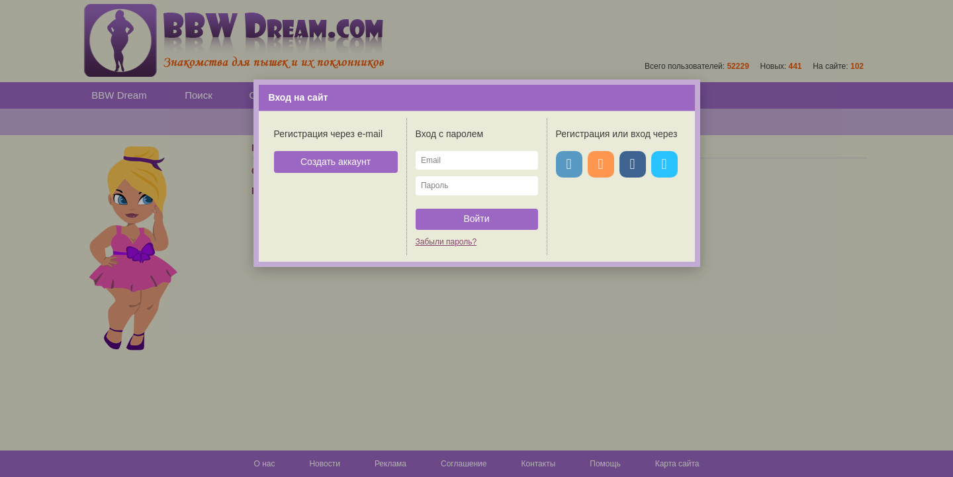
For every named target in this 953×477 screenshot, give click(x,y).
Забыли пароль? (446, 241)
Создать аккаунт (335, 161)
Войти (476, 218)
